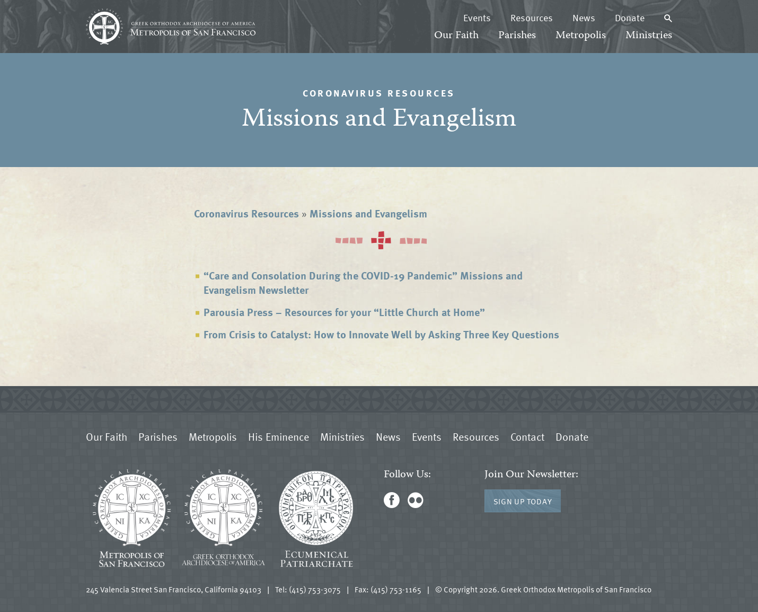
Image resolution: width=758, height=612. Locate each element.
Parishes (517, 36)
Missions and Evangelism (368, 213)
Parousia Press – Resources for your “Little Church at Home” (344, 312)
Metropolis (581, 36)
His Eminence (278, 436)
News (583, 17)
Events (477, 17)
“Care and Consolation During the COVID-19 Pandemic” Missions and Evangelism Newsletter (363, 282)
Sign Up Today (522, 501)
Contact (527, 436)
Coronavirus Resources (246, 213)
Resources (531, 17)
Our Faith (456, 36)
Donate (630, 17)
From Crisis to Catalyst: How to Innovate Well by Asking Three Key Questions (381, 334)
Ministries (648, 36)
